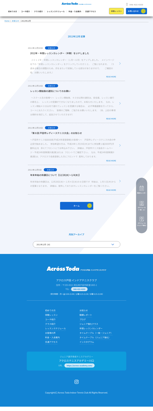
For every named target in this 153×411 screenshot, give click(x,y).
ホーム (77, 210)
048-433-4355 (136, 4)
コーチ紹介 (25, 11)
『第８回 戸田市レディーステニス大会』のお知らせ (56, 137)
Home (6, 23)
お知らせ (15, 23)
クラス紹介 (38, 11)
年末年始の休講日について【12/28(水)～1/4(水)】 (55, 179)
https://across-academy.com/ (79, 370)
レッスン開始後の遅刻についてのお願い (50, 95)
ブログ (82, 323)
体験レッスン (116, 11)
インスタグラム (86, 346)
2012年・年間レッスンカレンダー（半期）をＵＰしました (59, 57)
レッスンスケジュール (56, 11)
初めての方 (12, 11)
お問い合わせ (133, 11)
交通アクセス (90, 11)
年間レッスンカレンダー (90, 332)
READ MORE (111, 81)
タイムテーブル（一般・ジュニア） (96, 337)
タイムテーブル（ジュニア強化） (95, 341)
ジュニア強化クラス (88, 328)
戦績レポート (85, 319)
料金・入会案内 (75, 11)
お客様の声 (50, 337)
